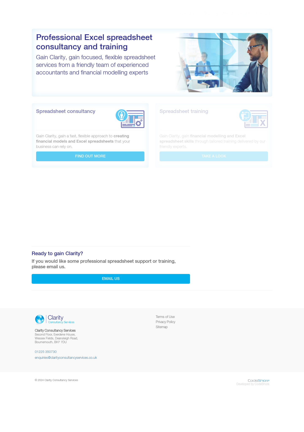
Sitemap (162, 327)
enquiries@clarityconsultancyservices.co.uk (66, 358)
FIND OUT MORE (90, 156)
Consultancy (188, 14)
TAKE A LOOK (214, 156)
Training (211, 14)
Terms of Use (165, 317)
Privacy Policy (165, 322)
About (227, 14)
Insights (245, 14)
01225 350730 (46, 352)
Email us (111, 279)
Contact (263, 14)
